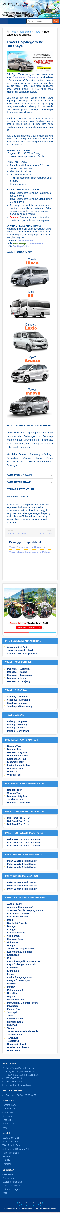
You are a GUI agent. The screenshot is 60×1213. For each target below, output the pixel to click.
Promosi (6, 1164)
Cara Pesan (8, 1174)
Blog (4, 1127)
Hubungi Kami (9, 1108)
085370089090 (25, 240)
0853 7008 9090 (14, 1078)
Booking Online (21, 246)
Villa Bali (6, 1156)
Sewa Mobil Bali (10, 1141)
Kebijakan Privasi (11, 1185)
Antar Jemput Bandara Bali (15, 1149)
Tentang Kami (9, 1105)
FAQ (4, 1193)
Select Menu (4, 21)
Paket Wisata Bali (11, 1153)
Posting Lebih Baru (17, 533)
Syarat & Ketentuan (12, 1181)
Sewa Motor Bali (10, 1138)
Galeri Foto (7, 1112)
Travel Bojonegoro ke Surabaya (27, 547)
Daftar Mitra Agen (11, 1189)
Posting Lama (45, 533)
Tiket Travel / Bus (11, 1145)
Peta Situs (7, 1120)
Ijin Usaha (7, 1116)
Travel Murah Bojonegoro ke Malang (29, 552)
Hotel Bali (7, 1160)
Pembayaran (8, 1178)
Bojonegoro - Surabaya (25, 77)
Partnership (8, 1123)
